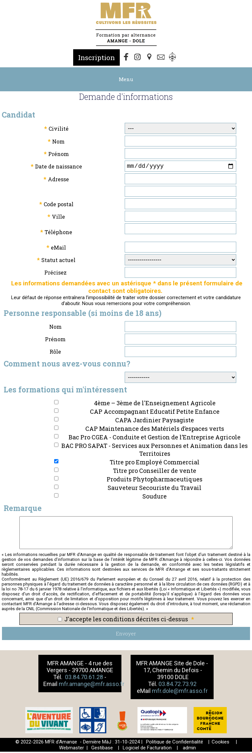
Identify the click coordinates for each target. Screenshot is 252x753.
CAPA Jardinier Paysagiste (154, 421)
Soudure (154, 497)
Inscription (96, 57)
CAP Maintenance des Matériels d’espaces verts (154, 430)
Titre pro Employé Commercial (155, 463)
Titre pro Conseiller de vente (154, 472)
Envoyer (126, 634)
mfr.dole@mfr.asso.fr (180, 692)
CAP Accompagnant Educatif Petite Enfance (155, 413)
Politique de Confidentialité (174, 743)
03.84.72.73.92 (177, 685)
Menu (126, 79)
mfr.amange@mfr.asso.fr (91, 685)
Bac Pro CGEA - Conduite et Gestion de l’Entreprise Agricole (155, 438)
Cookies (220, 743)
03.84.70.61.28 (84, 678)
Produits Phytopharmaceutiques (154, 480)
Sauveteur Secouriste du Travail (154, 489)
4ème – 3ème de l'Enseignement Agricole (155, 404)
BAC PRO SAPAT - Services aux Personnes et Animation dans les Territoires (154, 451)
